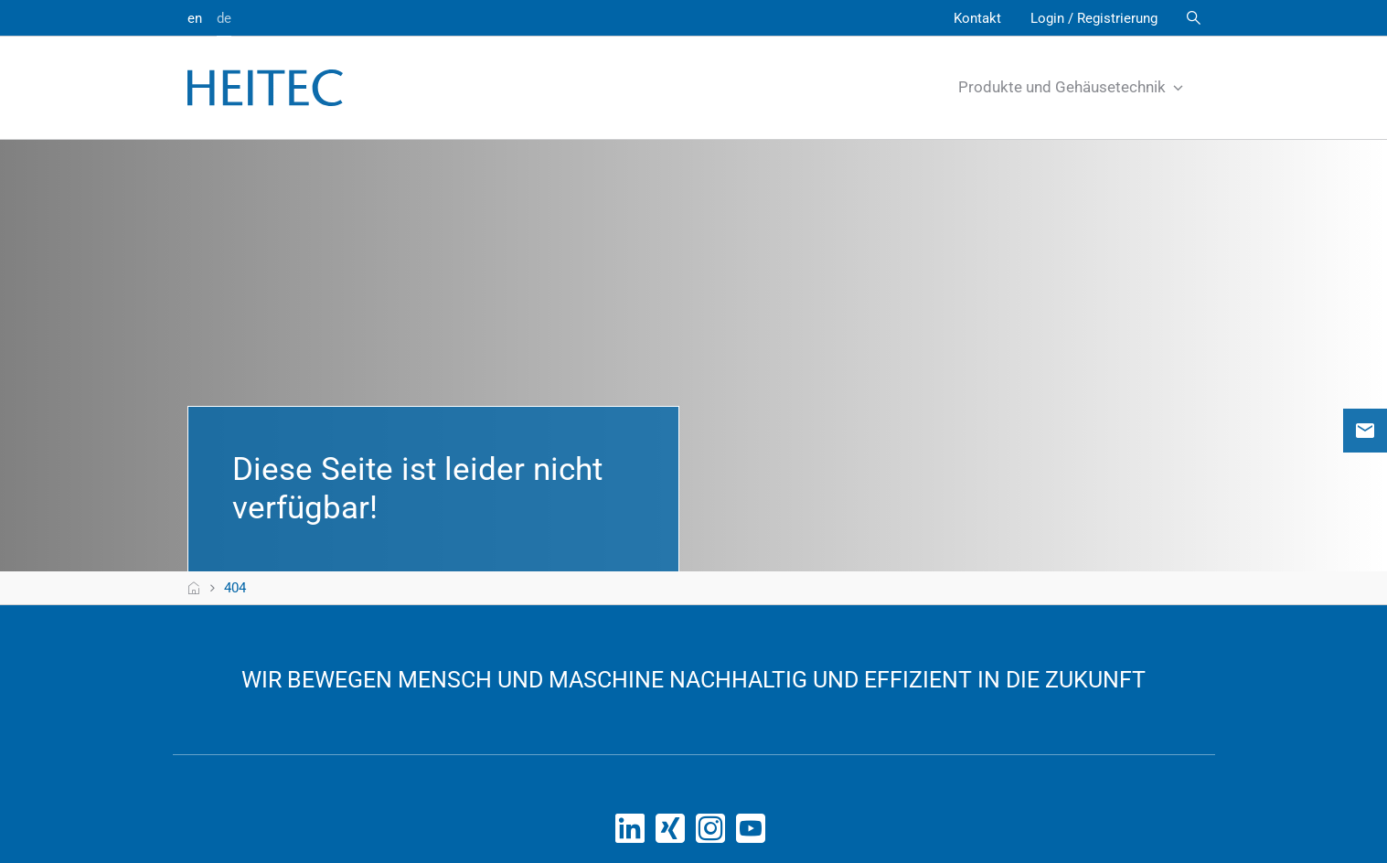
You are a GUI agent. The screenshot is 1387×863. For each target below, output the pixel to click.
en (194, 18)
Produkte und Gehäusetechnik (1072, 87)
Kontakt (977, 18)
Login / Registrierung (1094, 18)
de (224, 18)
